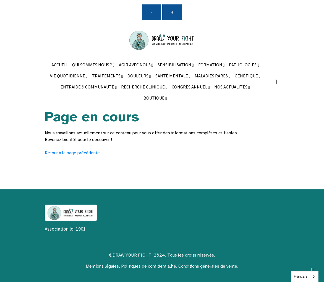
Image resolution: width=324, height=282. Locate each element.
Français (300, 276)
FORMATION (210, 65)
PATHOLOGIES (243, 65)
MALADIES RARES (212, 76)
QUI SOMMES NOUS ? (92, 65)
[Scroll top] (313, 271)
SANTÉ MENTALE (172, 76)
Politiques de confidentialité (148, 266)
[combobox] (304, 276)
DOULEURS (138, 76)
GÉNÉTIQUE (247, 76)
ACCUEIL (59, 65)
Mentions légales (102, 266)
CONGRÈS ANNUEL (190, 87)
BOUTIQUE (154, 98)
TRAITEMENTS (106, 76)
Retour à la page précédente (72, 153)
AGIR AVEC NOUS (135, 65)
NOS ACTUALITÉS (231, 87)
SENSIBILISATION (175, 65)
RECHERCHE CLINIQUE (143, 87)
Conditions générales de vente (207, 266)
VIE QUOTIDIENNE (68, 76)
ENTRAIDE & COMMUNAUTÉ (88, 87)
